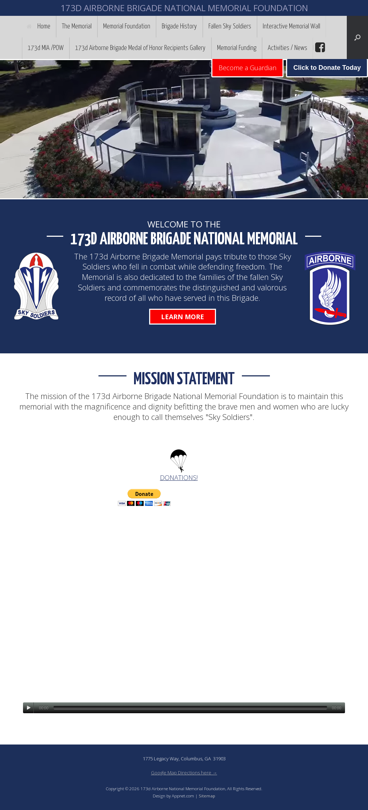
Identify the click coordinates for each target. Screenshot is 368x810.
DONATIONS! (179, 477)
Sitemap (207, 795)
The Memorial (77, 26)
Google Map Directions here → (184, 772)
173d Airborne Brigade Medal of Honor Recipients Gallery (140, 48)
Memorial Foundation (126, 26)
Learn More (182, 316)
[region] (184, 129)
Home (38, 26)
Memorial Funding (236, 48)
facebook (319, 47)
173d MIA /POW (46, 48)
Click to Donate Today (327, 67)
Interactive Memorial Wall (291, 26)
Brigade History (179, 26)
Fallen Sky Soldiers (229, 26)
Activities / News (287, 48)
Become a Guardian (247, 67)
